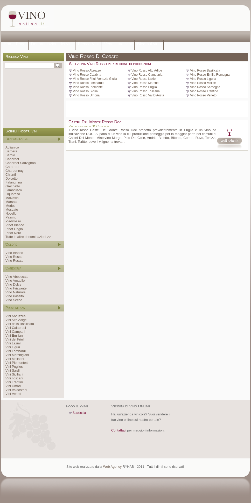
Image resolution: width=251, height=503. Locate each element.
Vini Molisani (14, 359)
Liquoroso (12, 194)
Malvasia (12, 198)
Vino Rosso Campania (146, 74)
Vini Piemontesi (16, 363)
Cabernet (12, 159)
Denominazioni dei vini (52, 44)
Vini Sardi (12, 370)
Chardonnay (14, 171)
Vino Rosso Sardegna (205, 87)
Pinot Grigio (14, 229)
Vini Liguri (12, 347)
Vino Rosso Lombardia (88, 83)
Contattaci (118, 430)
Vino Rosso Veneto (203, 95)
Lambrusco (13, 190)
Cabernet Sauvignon (20, 163)
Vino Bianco (14, 253)
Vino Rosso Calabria (87, 74)
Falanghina (13, 182)
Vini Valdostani (16, 390)
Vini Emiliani (14, 335)
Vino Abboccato (17, 277)
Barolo (10, 155)
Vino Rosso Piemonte (88, 87)
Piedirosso (13, 221)
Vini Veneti (13, 394)
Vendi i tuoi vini (118, 44)
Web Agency (112, 467)
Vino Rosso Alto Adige (146, 70)
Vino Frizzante (16, 288)
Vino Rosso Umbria (86, 95)
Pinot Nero (13, 233)
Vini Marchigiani (17, 355)
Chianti (10, 174)
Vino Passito (14, 296)
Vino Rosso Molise (203, 83)
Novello (11, 213)
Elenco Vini (88, 44)
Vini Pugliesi (14, 367)
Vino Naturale (15, 292)
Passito (10, 217)
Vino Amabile (15, 280)
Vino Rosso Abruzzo (87, 70)
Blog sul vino (149, 44)
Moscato (11, 209)
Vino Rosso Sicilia (85, 91)
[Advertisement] (77, 22)
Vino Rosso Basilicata (205, 70)
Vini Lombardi (15, 351)
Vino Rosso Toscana (145, 91)
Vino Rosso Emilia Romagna (210, 74)
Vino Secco (13, 300)
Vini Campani (15, 332)
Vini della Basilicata (19, 324)
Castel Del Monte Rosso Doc (94, 122)
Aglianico (12, 147)
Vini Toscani (14, 378)
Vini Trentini (14, 382)
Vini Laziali (13, 343)
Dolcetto (11, 178)
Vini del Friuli (14, 339)
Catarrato (12, 167)
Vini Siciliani (14, 374)
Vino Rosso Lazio (143, 79)
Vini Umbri (13, 386)
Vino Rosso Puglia (144, 87)
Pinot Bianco (14, 225)
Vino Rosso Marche (145, 83)
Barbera (11, 151)
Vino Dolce (13, 284)
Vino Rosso (13, 257)
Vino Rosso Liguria (203, 79)
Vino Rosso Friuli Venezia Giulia (95, 79)
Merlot (10, 206)
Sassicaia (79, 413)
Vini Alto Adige (16, 320)
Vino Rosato (14, 261)
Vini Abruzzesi (15, 316)
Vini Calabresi (15, 328)
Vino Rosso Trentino (204, 91)
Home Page (15, 44)
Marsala (11, 202)
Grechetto (12, 186)
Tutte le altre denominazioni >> (28, 237)
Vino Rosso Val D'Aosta (147, 95)
